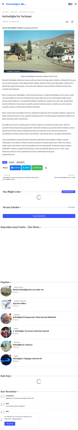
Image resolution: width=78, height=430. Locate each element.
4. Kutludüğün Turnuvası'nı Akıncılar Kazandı (31, 331)
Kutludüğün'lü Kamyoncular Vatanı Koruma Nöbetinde (34, 317)
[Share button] (45, 167)
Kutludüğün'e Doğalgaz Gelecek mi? (27, 358)
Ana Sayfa (5, 12)
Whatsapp (38, 168)
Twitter (27, 168)
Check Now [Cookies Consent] (16, 419)
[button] (70, 4)
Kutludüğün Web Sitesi (19, 4)
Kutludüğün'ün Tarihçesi (22, 345)
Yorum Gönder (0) (39, 216)
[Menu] (3, 4)
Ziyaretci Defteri (19, 303)
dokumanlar (14, 12)
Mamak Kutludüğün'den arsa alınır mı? (28, 290)
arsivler (11, 162)
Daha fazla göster (68, 192)
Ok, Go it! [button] (10, 424)
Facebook (17, 168)
